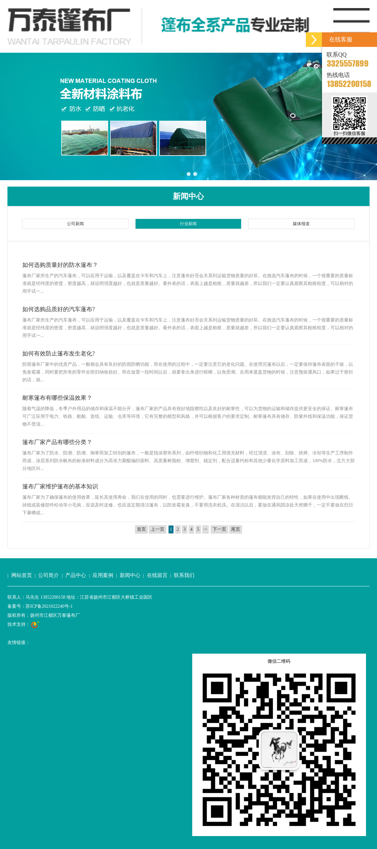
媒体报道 (301, 223)
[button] (7, 116)
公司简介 (48, 575)
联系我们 (184, 575)
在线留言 (157, 575)
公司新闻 (75, 223)
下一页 (219, 529)
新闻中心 (130, 575)
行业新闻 (188, 223)
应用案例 (103, 575)
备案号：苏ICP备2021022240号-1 (39, 606)
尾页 (235, 529)
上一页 (157, 529)
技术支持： (23, 625)
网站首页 (21, 575)
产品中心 (75, 575)
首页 (141, 529)
